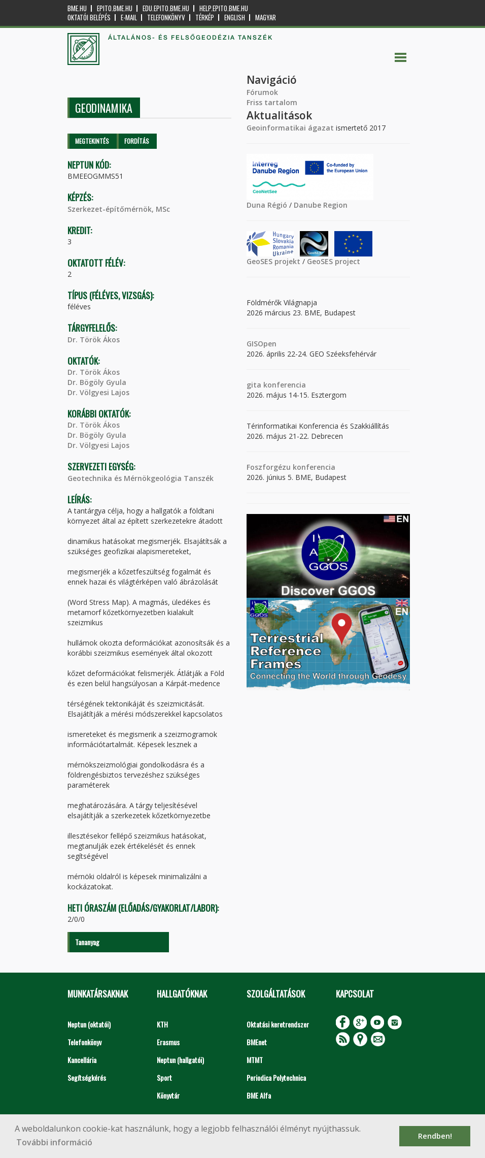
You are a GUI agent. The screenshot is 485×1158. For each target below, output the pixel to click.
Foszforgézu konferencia (291, 467)
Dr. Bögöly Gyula (96, 382)
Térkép (204, 17)
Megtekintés (92, 141)
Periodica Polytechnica (276, 1077)
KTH (162, 1024)
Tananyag (87, 942)
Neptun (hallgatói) (180, 1059)
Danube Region (321, 205)
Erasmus (168, 1042)
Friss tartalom (272, 102)
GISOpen (261, 343)
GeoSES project (333, 261)
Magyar (265, 17)
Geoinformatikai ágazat (290, 128)
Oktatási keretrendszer (278, 1024)
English (234, 17)
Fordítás (136, 141)
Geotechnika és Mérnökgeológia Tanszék (140, 478)
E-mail (129, 17)
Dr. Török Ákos (93, 339)
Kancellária (81, 1059)
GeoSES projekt (273, 261)
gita (254, 385)
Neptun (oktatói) (89, 1024)
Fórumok (262, 92)
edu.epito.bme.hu (166, 8)
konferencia (283, 385)
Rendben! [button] (435, 1136)
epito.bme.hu (114, 8)
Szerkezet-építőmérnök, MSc (118, 209)
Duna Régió (267, 205)
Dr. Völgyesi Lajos (98, 392)
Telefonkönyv (166, 17)
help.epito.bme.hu (223, 8)
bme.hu (77, 8)
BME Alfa (259, 1095)
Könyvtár (168, 1095)
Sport (164, 1077)
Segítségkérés (86, 1077)
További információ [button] (54, 1142)
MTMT (255, 1059)
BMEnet (257, 1042)
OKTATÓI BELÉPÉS (89, 17)
